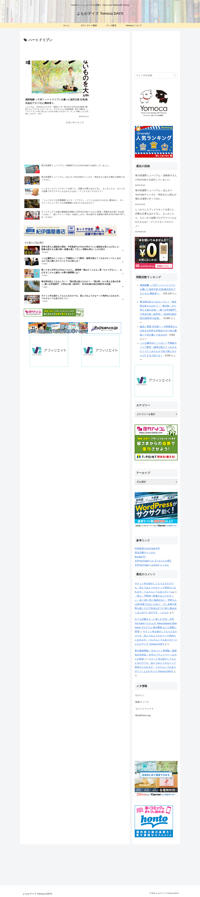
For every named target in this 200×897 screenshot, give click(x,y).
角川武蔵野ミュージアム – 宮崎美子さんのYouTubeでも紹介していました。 (156, 177)
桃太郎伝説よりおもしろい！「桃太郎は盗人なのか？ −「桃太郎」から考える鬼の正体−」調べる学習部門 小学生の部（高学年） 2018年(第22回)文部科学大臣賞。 (159, 310)
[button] (175, 75)
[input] (156, 75)
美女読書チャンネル (145, 552)
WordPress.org (143, 715)
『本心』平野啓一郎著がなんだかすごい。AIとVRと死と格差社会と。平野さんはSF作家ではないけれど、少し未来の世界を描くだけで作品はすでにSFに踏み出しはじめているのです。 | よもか (156, 604)
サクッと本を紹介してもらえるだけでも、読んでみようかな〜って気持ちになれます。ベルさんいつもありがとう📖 (155, 587)
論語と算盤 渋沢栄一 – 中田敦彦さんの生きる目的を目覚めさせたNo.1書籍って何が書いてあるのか (158, 330)
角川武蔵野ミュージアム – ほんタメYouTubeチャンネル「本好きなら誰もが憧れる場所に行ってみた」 (155, 194)
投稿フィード (142, 702)
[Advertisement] (75, 50)
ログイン (139, 695)
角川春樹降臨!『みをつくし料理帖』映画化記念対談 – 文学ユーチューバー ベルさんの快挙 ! (156, 654)
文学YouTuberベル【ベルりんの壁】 (153, 561)
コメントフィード (144, 708)
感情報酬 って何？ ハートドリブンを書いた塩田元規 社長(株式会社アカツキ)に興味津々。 (158, 289)
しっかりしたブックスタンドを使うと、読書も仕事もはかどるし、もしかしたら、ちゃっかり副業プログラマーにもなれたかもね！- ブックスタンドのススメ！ (156, 217)
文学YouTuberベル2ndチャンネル (152, 565)
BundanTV (140, 557)
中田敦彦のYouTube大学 (147, 548)
